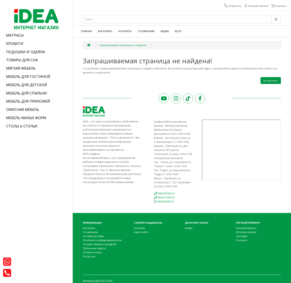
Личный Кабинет (246, 228)
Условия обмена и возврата (99, 244)
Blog (178, 31)
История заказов (246, 232)
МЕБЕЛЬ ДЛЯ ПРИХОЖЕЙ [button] (28, 101)
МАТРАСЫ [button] (15, 35)
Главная (86, 31)
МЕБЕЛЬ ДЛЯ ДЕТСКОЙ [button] (26, 84)
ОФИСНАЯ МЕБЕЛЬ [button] (22, 109)
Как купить (105, 31)
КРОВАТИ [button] (14, 43)
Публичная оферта (94, 248)
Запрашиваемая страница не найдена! (123, 45)
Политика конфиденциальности (102, 240)
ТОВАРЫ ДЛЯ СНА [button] (22, 59)
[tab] (36, 35)
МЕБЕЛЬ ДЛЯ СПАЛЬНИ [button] (26, 93)
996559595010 (164, 193)
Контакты (125, 31)
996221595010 (164, 197)
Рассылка (241, 240)
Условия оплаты (92, 252)
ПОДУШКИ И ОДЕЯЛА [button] (25, 51)
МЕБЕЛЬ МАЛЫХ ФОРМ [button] (26, 117)
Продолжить (270, 80)
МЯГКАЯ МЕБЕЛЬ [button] (20, 68)
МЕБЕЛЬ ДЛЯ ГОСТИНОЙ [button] (28, 76)
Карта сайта (141, 232)
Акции (164, 31)
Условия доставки (93, 236)
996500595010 (164, 201)
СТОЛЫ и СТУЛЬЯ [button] (21, 126)
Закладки (241, 236)
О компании (146, 31)
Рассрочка (89, 256)
